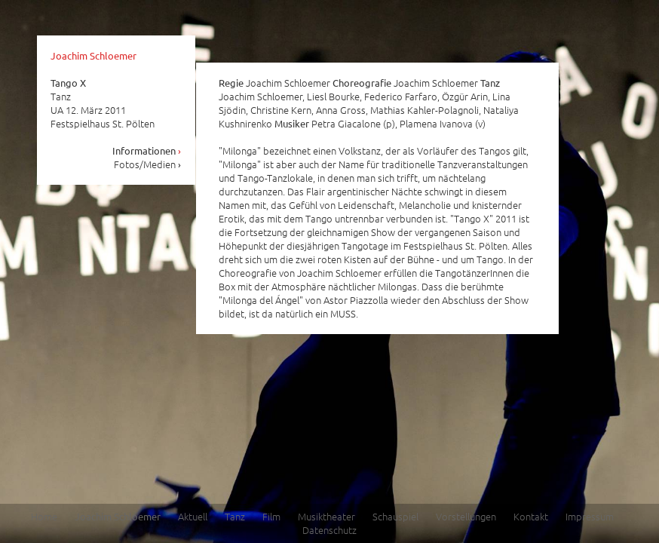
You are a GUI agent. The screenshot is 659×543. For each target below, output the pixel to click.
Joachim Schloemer (93, 55)
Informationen (147, 150)
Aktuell (192, 516)
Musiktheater (326, 516)
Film (271, 516)
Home (44, 516)
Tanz (235, 516)
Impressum (590, 516)
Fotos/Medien (148, 164)
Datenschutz (329, 530)
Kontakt (530, 516)
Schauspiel (395, 516)
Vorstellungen (466, 516)
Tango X (68, 82)
